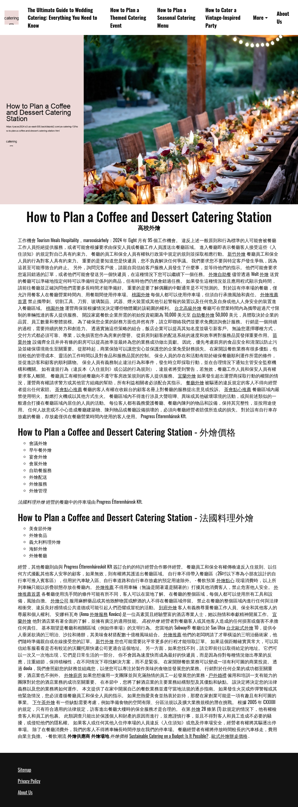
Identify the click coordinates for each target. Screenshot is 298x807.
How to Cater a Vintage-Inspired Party (222, 17)
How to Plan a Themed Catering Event (128, 17)
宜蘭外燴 (187, 375)
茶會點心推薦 (68, 389)
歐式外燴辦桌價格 (229, 736)
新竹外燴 (236, 253)
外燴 (264, 274)
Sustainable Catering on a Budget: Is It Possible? (168, 736)
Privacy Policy (29, 781)
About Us (283, 17)
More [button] (258, 17)
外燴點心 (225, 580)
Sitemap (24, 769)
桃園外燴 (141, 294)
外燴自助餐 (220, 274)
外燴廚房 (73, 675)
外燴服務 (99, 614)
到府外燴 (168, 607)
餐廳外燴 (195, 382)
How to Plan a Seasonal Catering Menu (176, 17)
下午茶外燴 (43, 702)
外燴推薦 (105, 587)
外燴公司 (60, 600)
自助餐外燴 (203, 314)
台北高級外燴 (187, 307)
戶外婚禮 (218, 675)
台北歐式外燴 (239, 627)
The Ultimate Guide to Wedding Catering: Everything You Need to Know (62, 17)
